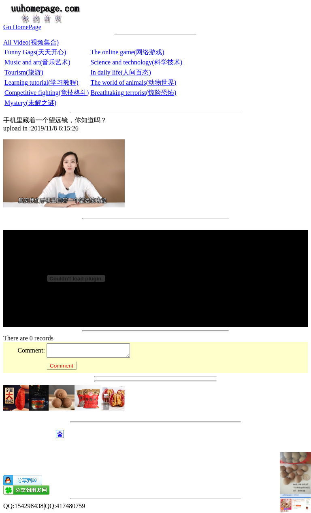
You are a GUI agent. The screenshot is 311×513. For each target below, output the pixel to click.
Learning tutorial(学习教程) (41, 82)
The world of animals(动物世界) (133, 82)
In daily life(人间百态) (120, 72)
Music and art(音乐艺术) (37, 62)
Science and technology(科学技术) (136, 62)
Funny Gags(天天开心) (35, 52)
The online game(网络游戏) (127, 52)
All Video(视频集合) (31, 42)
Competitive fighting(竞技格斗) (46, 92)
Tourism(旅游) (23, 72)
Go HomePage (22, 27)
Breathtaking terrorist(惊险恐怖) (133, 92)
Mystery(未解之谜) (30, 102)
